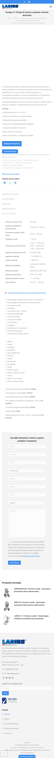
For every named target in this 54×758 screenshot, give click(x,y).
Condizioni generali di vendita (41, 750)
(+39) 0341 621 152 (11, 669)
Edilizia (6, 719)
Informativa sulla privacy (31, 556)
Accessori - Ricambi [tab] (9, 214)
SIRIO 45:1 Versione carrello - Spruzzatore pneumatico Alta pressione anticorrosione (29, 603)
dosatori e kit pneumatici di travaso (13, 160)
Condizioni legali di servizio (11, 750)
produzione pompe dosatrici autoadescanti (13, 165)
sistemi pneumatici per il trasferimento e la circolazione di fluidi (18, 168)
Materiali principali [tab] (8, 209)
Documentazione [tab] (8, 199)
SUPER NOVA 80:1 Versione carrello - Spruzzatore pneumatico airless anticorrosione (32, 590)
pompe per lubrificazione (8, 162)
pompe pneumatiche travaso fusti (24, 162)
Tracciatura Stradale (11, 724)
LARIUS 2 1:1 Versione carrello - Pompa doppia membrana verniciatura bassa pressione (31, 617)
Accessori (7, 733)
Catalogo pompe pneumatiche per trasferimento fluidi (27, 293)
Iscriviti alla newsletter (10, 174)
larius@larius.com (13, 673)
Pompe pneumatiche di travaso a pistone (25, 154)
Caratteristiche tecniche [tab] (10, 194)
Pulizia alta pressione (11, 728)
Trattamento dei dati (26, 750)
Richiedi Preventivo (12, 144)
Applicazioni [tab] (6, 204)
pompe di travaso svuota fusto (31, 160)
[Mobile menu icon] (51, 6)
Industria (10, 154)
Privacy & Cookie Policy (27, 752)
